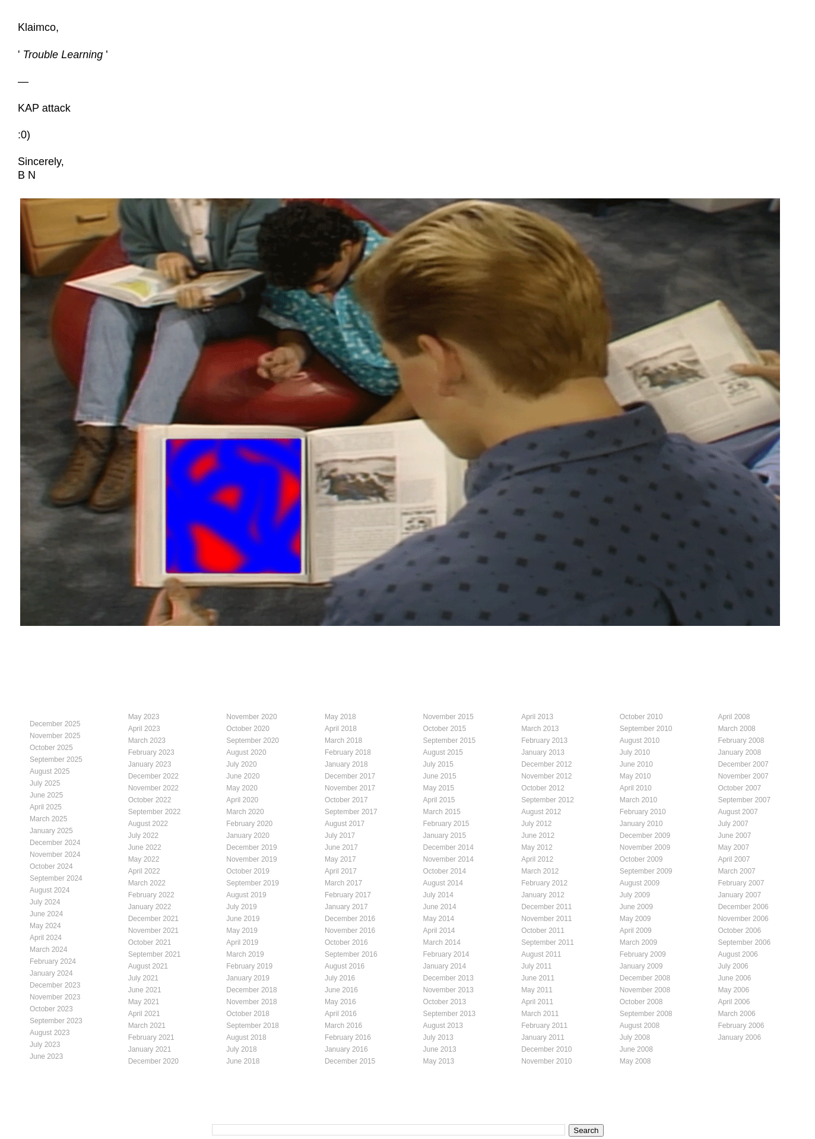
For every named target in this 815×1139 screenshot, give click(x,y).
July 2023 (45, 1044)
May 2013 (439, 1061)
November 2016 (350, 930)
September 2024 (56, 878)
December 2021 (153, 919)
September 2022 (154, 812)
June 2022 (144, 847)
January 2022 (150, 907)
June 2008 (636, 1049)
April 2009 (636, 930)
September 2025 (56, 759)
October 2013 (445, 1002)
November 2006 (743, 919)
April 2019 (242, 942)
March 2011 (540, 1014)
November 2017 (350, 788)
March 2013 (540, 728)
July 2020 (241, 764)
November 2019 (251, 859)
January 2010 (641, 824)
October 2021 (150, 942)
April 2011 (537, 1002)
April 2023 (144, 728)
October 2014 (445, 871)
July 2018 (241, 1049)
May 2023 (144, 717)
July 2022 (143, 835)
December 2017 (350, 776)
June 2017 (341, 847)
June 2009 (636, 907)
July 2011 (536, 966)
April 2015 (439, 800)
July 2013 (438, 1037)
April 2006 (734, 1002)
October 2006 (739, 930)
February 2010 (643, 812)
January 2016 (346, 1049)
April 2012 (537, 859)
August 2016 (344, 966)
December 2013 (448, 978)
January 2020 (247, 835)
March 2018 (343, 740)
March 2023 (147, 740)
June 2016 (341, 990)
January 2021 (150, 1049)
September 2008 (646, 1014)
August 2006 (737, 954)
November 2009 (645, 847)
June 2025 (46, 795)
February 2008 (741, 740)
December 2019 (251, 847)
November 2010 (546, 1061)
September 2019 (252, 883)
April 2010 (636, 788)
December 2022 (153, 776)
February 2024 (53, 961)
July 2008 (635, 1037)
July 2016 (340, 978)
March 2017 (343, 883)
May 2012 (537, 847)
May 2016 (340, 1002)
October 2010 (641, 717)
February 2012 (544, 883)
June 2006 (734, 978)
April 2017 (341, 871)
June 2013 (439, 1049)
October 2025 (51, 747)
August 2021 (148, 966)
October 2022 (150, 800)
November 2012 (546, 776)
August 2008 (639, 1025)
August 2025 (49, 771)
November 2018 (251, 1002)
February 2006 (741, 1025)
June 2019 (242, 919)
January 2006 (739, 1037)
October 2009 (641, 859)
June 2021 (144, 990)
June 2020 (242, 776)
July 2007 (733, 824)
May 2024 (45, 926)
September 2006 (744, 942)
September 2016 (351, 954)
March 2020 (245, 812)
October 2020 (247, 728)
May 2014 (439, 919)
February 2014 (446, 954)
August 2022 (148, 824)
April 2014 (439, 930)
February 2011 (544, 1025)
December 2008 (645, 978)
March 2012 (540, 871)
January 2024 (51, 973)
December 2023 (55, 985)
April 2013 (537, 717)
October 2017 (346, 800)
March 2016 (343, 1025)
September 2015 (449, 740)
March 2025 (48, 819)
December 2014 (448, 847)
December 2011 (546, 907)
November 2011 (546, 919)
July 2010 (635, 752)
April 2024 (46, 938)
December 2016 (350, 919)
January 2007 (739, 895)
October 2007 (739, 788)
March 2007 (736, 871)
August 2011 (541, 954)
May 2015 (439, 788)
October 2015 (445, 728)
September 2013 (449, 1014)
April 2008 (734, 717)
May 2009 (635, 919)
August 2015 (443, 752)
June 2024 (46, 914)
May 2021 (144, 1002)
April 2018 (341, 728)
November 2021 (153, 930)
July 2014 (438, 895)
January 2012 (543, 895)
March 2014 (442, 942)
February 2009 (643, 954)
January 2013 (543, 752)
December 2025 (55, 724)
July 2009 (635, 895)
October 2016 (346, 942)
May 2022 (144, 859)
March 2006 (736, 1014)
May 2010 (635, 776)
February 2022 (151, 895)
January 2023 (150, 764)
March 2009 (638, 942)
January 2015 (445, 835)
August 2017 (344, 824)
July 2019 (241, 907)
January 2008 (739, 752)
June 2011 (537, 978)
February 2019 (249, 966)
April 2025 (46, 807)
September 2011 (547, 942)
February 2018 (348, 752)
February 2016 (348, 1037)
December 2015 (350, 1061)
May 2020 (242, 788)
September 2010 (646, 728)
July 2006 (733, 966)
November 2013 (448, 990)
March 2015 (442, 812)
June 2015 (439, 776)
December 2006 (743, 907)
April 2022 (144, 871)
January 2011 (543, 1037)
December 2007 (743, 764)
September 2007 (744, 800)
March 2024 (48, 949)
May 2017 (340, 859)
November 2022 (153, 788)
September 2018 (252, 1025)
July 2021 (143, 978)
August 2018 (246, 1037)
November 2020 (251, 717)
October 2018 (247, 1014)
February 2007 (741, 883)
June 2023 (46, 1056)
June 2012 (537, 835)
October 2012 (543, 788)
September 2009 (646, 871)
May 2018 (340, 717)
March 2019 (245, 954)
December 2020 (153, 1061)
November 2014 (448, 859)
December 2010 (546, 1049)
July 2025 (45, 783)
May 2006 (733, 990)
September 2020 (252, 740)
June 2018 (242, 1061)
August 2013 (443, 1025)
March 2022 (147, 883)
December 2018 (251, 990)
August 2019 (246, 895)
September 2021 (154, 954)
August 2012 (541, 812)
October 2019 (247, 871)
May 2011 (537, 990)
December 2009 (645, 835)
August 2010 (639, 740)
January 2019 (247, 978)
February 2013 (544, 740)
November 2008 (645, 990)
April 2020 (242, 800)
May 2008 (635, 1061)
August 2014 (443, 883)
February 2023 (151, 752)
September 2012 (547, 800)
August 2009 (639, 883)
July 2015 (438, 764)
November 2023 (55, 997)
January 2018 (346, 764)
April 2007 (734, 859)
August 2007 (737, 812)
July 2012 (536, 824)
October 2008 (641, 1002)
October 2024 (51, 866)
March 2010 (638, 800)
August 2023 (49, 1033)
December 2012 (546, 764)
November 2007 (743, 776)
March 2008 (736, 728)
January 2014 (445, 966)
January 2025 (51, 831)
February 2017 (348, 895)
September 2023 (56, 1021)
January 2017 (346, 907)
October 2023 (51, 1009)
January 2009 (641, 966)
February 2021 (151, 1037)
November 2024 (55, 854)
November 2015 (448, 717)
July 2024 (45, 902)
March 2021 (147, 1025)
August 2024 (49, 890)
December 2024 (55, 843)
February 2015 (446, 824)
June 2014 (439, 907)
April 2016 (341, 1014)
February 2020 (249, 824)
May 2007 (733, 847)
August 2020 (246, 752)
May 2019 (242, 930)
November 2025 (55, 736)
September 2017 (351, 812)
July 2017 (340, 835)
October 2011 (543, 930)
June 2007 (734, 835)
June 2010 (636, 764)
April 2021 (144, 1014)
